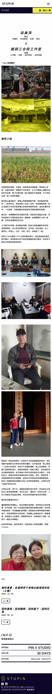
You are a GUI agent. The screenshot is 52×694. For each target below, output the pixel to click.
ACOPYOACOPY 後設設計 (23, 689)
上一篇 (5, 601)
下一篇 (5, 622)
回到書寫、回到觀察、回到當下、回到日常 (25, 610)
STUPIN (8, 4)
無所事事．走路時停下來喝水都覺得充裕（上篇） (25, 589)
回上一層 (45, 10)
